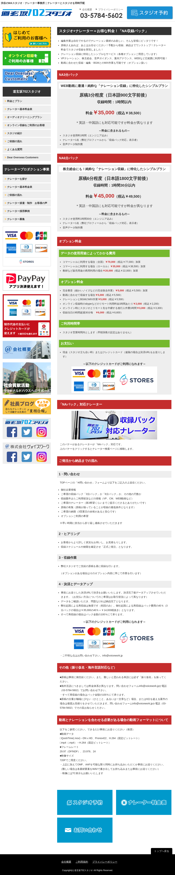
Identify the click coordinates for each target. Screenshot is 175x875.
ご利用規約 (82, 861)
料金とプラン (14, 101)
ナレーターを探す (17, 178)
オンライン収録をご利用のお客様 (26, 125)
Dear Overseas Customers (22, 157)
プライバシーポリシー (110, 9)
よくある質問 (14, 149)
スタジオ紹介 (14, 133)
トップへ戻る (161, 851)
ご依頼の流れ (14, 141)
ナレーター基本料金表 (19, 109)
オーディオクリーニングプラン (24, 117)
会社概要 (87, 9)
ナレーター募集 (16, 219)
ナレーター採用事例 (18, 211)
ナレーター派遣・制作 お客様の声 (27, 203)
